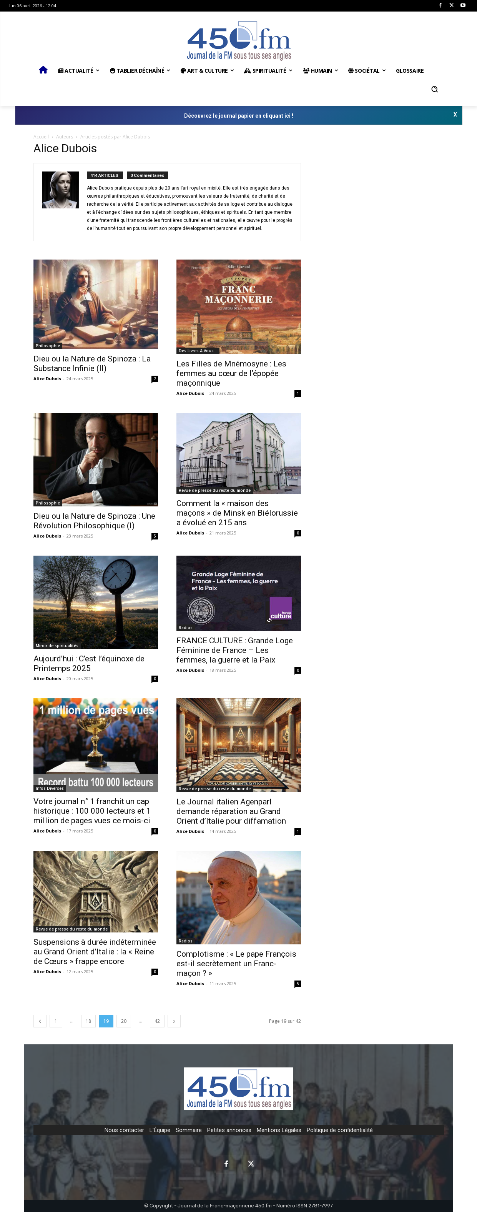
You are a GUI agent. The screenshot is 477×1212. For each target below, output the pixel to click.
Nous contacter (124, 1130)
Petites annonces (229, 1130)
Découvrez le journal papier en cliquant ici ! (238, 116)
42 (157, 1021)
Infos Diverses (50, 788)
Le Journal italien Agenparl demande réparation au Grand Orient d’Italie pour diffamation (232, 811)
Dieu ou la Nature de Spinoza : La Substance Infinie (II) (92, 363)
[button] (434, 89)
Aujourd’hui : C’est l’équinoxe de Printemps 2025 (89, 663)
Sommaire (189, 1130)
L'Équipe (160, 1130)
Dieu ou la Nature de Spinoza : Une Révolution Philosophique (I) (94, 520)
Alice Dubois (47, 378)
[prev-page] (40, 1021)
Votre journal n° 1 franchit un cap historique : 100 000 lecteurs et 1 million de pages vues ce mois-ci (92, 811)
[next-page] (174, 1021)
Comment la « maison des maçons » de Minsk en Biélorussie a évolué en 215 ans (237, 513)
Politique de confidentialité (340, 1130)
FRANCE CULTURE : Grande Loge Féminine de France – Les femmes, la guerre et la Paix (234, 650)
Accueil (41, 136)
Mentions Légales (279, 1130)
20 (123, 1021)
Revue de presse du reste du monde (215, 490)
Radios (186, 627)
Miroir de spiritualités (57, 645)
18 (88, 1021)
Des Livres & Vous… (198, 350)
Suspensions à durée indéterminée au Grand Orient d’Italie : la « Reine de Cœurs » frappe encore (94, 951)
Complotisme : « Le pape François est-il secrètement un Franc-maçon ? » (236, 963)
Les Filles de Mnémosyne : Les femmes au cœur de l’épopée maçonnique (231, 373)
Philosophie (48, 345)
